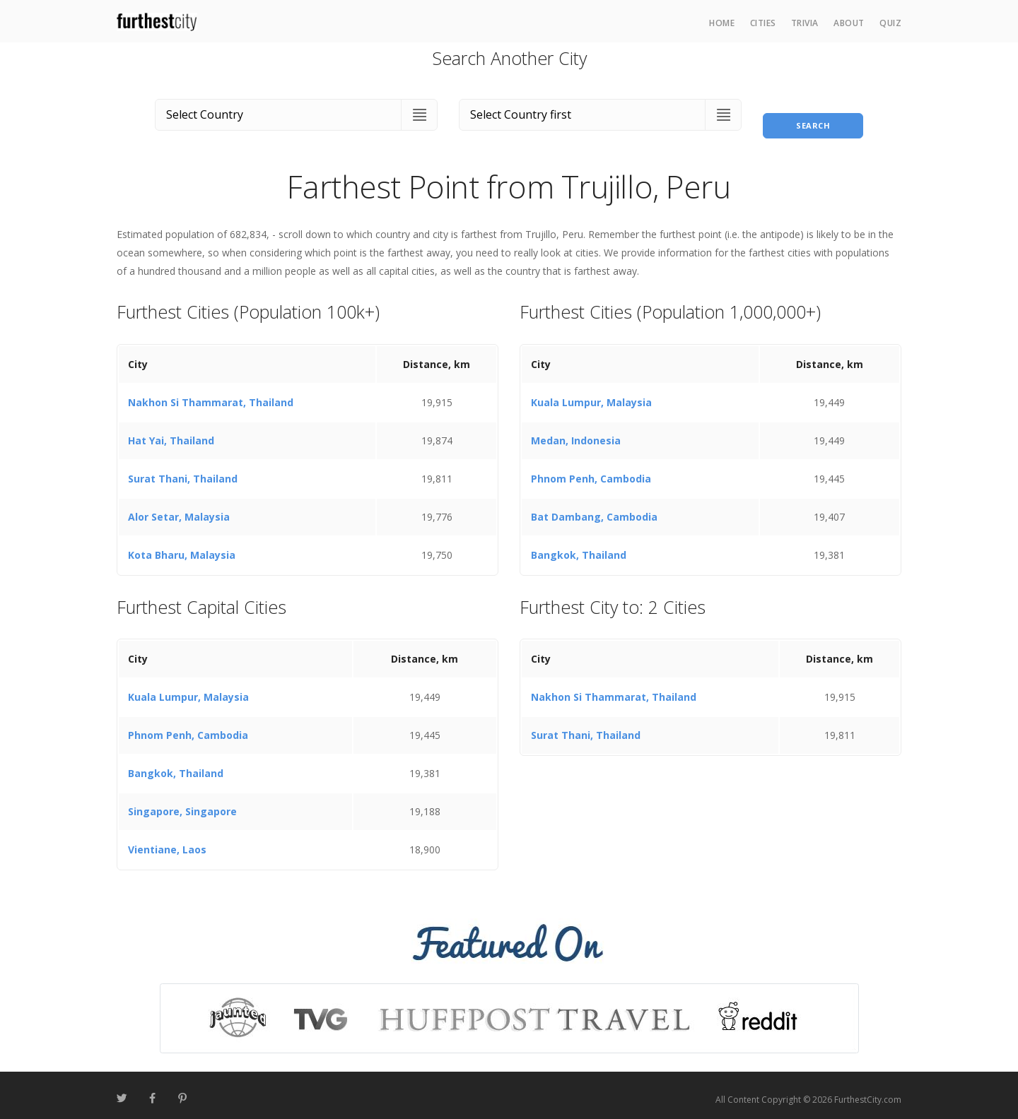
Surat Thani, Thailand (183, 470)
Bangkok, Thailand (578, 546)
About (849, 23)
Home (722, 23)
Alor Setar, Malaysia (179, 508)
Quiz (890, 23)
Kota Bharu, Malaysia (181, 546)
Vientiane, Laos (167, 841)
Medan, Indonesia (576, 432)
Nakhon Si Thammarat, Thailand (210, 394)
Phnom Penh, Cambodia (591, 470)
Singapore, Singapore (182, 803)
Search (813, 112)
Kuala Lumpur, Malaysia (591, 394)
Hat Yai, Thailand (171, 432)
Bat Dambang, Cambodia (594, 508)
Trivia (805, 23)
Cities (763, 23)
